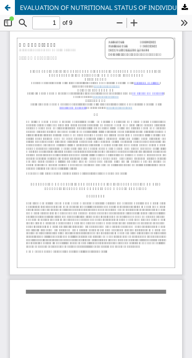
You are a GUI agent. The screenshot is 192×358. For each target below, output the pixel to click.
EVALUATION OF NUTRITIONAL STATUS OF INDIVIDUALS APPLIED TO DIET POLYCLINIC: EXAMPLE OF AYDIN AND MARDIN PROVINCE (106, 7)
